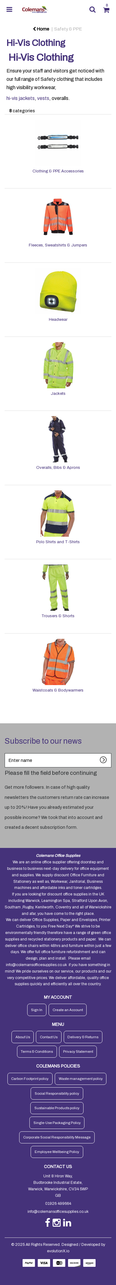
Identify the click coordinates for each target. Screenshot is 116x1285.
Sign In (36, 1010)
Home (41, 29)
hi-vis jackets (20, 98)
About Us (22, 1037)
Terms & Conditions (37, 1051)
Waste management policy (81, 1078)
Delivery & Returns (82, 1037)
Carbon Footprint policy (30, 1078)
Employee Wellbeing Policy (57, 1152)
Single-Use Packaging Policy (57, 1123)
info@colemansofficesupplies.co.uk (36, 965)
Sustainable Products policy (56, 1108)
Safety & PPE (68, 29)
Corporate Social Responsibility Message (57, 1137)
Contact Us (49, 1037)
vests (43, 98)
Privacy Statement (78, 1051)
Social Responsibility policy (57, 1093)
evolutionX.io (58, 1251)
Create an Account (68, 1010)
